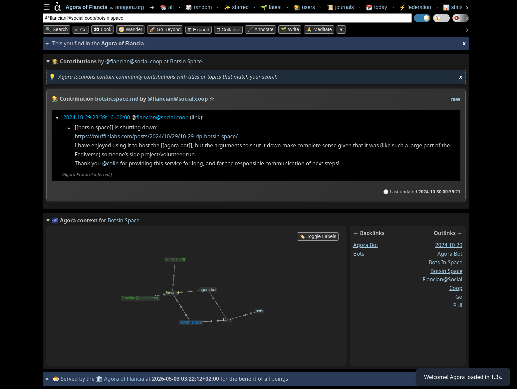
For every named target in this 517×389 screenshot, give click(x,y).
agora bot (365, 245)
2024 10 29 (448, 245)
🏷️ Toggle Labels (317, 236)
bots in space (445, 262)
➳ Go (81, 29)
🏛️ (99, 378)
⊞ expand (198, 29)
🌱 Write (290, 29)
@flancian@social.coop (133, 61)
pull (457, 305)
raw (455, 99)
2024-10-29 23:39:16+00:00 (96, 117)
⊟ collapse (228, 29)
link (195, 117)
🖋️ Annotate (260, 29)
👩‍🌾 (55, 98)
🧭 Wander (130, 29)
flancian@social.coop (162, 117)
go (458, 296)
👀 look (102, 29)
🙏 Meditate (319, 29)
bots (359, 253)
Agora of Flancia (124, 378)
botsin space (446, 270)
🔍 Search (56, 29)
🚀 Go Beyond (165, 29)
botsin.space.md (117, 98)
